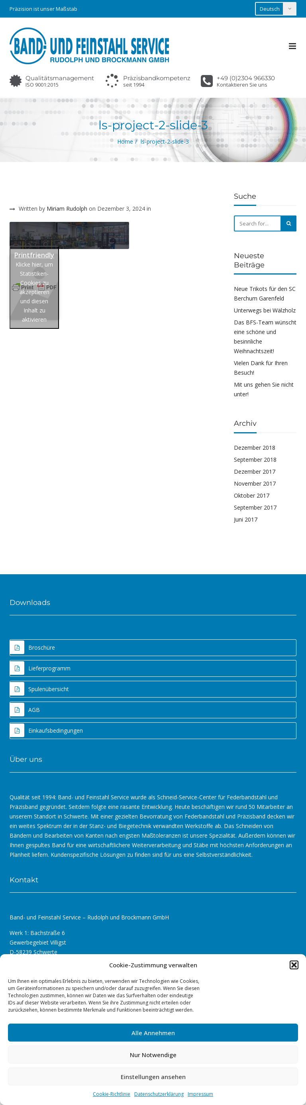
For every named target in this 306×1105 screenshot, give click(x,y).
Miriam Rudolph (67, 208)
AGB (25, 709)
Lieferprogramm (40, 668)
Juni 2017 (245, 519)
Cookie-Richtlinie (111, 1094)
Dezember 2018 (254, 447)
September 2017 (255, 507)
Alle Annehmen (153, 1033)
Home (125, 141)
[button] (294, 965)
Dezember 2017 (254, 471)
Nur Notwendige (153, 1055)
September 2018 (255, 459)
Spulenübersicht (39, 689)
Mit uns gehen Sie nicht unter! (264, 389)
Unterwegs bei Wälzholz (265, 310)
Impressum (200, 1094)
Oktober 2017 (251, 495)
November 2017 (255, 483)
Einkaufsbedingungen (46, 730)
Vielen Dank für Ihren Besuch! (261, 367)
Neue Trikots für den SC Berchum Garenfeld (265, 293)
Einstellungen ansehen (153, 1077)
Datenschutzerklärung (159, 1094)
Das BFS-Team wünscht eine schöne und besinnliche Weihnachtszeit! (265, 336)
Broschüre (32, 647)
